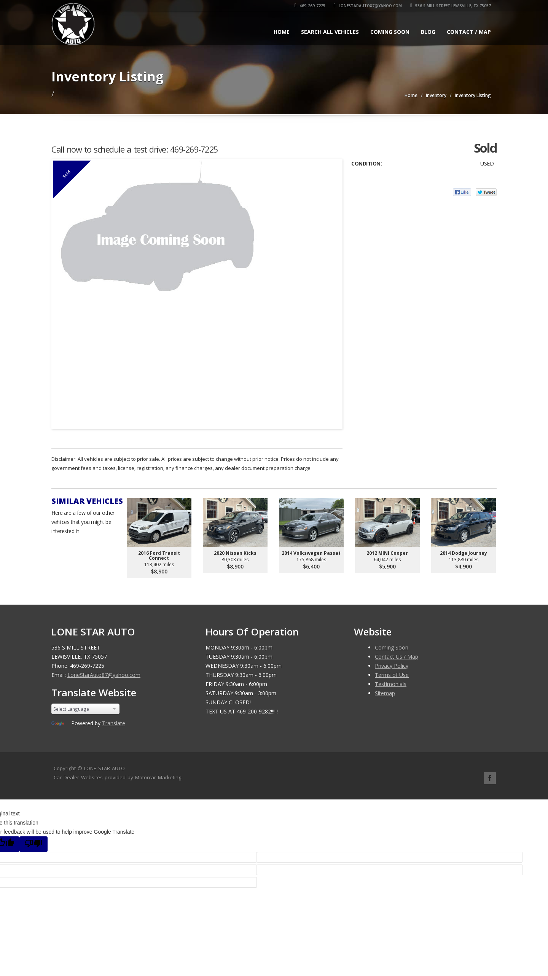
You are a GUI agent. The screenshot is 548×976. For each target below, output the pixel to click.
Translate (113, 723)
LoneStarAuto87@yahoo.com (368, 5)
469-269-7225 (310, 5)
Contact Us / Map (396, 656)
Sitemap (385, 693)
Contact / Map (469, 31)
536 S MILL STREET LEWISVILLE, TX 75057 (450, 5)
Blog (428, 31)
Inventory (436, 95)
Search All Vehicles (330, 31)
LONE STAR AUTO (104, 768)
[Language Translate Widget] (85, 709)
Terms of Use (392, 674)
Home (282, 31)
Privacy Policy (391, 665)
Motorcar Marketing (158, 777)
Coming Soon (389, 31)
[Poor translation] (33, 844)
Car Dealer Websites (78, 777)
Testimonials (390, 684)
